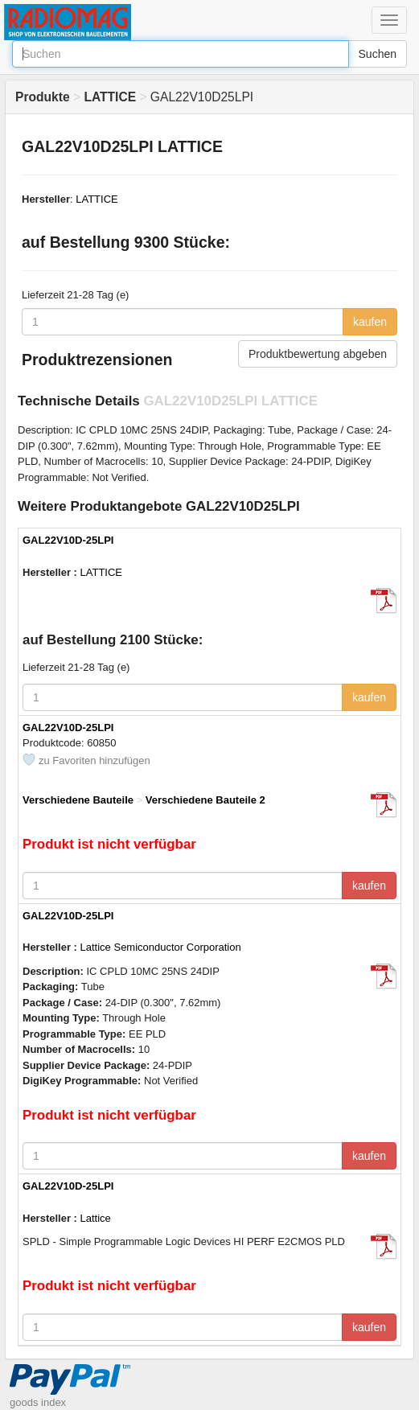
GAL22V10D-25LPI (68, 540)
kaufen (370, 321)
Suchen (377, 53)
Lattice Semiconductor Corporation (160, 947)
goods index (38, 1402)
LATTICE (97, 199)
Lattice (95, 1218)
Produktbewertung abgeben (318, 353)
